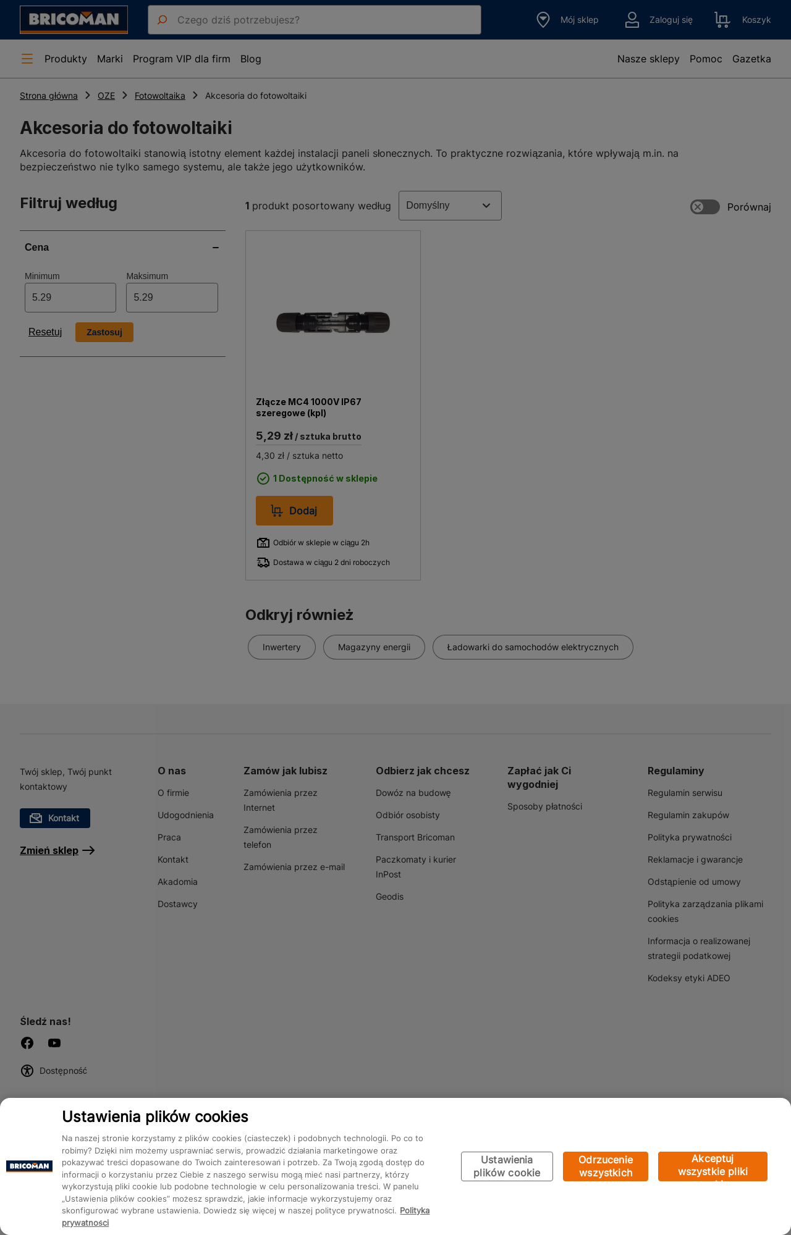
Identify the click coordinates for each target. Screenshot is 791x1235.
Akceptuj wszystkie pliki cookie (713, 1166)
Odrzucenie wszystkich (605, 1166)
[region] (395, 1166)
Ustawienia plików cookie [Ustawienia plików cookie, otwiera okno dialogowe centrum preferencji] (506, 1166)
